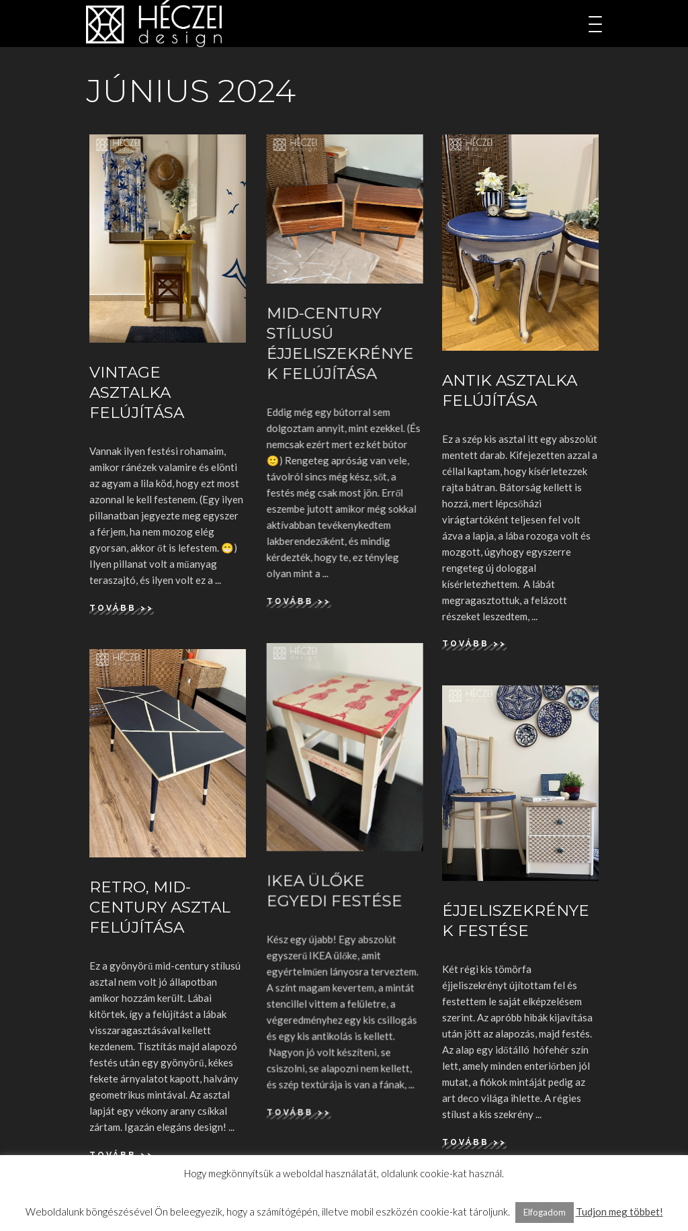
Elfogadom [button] (544, 1212)
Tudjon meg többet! (619, 1211)
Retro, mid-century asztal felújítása (159, 907)
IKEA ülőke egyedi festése (334, 891)
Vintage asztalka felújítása (136, 392)
